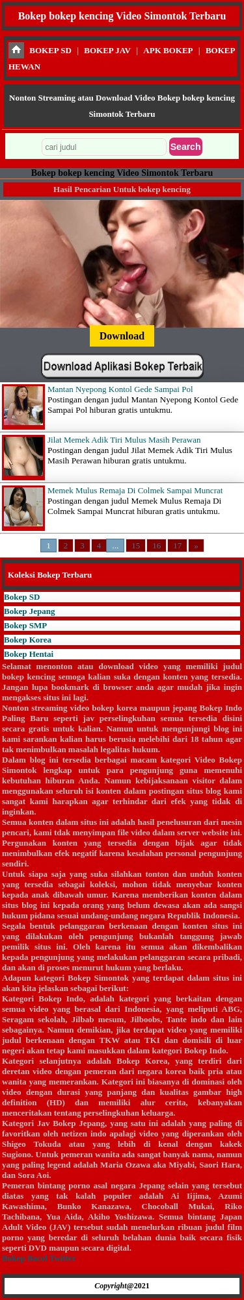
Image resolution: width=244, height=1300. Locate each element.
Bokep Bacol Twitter (38, 1258)
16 (156, 545)
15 (135, 545)
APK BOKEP (168, 50)
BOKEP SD (50, 50)
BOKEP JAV (107, 50)
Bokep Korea (27, 639)
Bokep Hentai (28, 654)
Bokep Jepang (29, 611)
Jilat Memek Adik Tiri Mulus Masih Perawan (123, 440)
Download (122, 335)
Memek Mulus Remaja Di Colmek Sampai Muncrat (135, 490)
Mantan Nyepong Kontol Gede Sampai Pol (120, 389)
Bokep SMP (25, 625)
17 (177, 545)
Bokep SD (22, 597)
